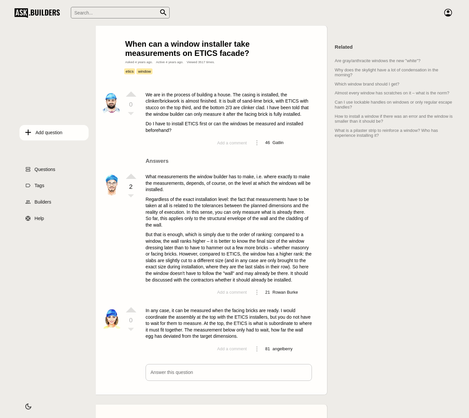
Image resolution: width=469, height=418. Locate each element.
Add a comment (232, 142)
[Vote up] (131, 94)
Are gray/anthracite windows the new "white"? (377, 60)
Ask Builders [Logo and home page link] (38, 12)
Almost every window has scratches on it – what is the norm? (392, 92)
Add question (44, 130)
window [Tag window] (144, 71)
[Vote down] (131, 114)
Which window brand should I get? (367, 84)
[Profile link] (278, 142)
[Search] (120, 12)
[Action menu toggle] (257, 143)
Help (34, 216)
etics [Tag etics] (130, 71)
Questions (40, 167)
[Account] (448, 12)
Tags (35, 183)
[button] (229, 372)
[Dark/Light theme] (24, 403)
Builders (38, 200)
